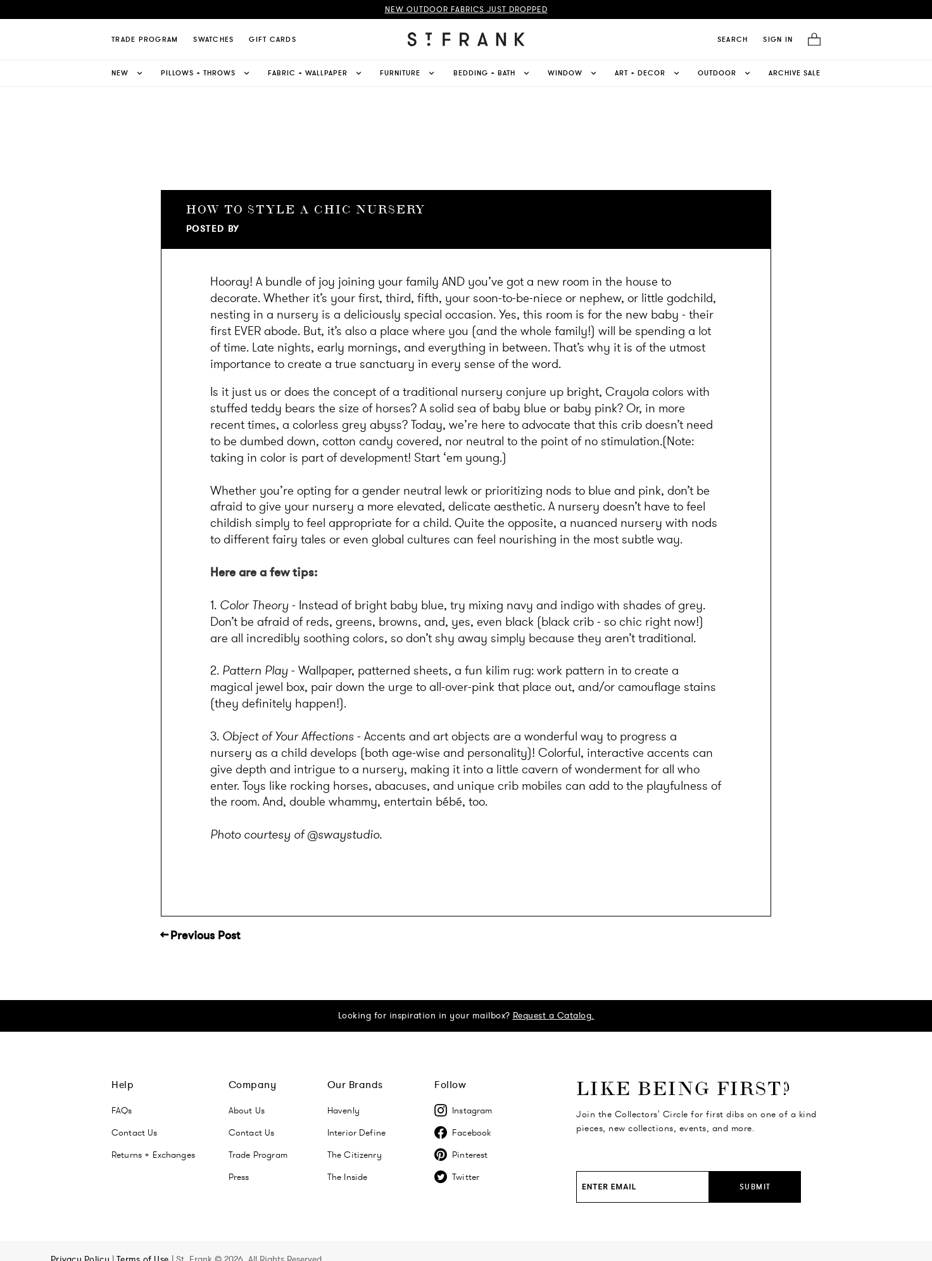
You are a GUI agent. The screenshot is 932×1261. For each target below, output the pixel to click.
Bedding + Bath (492, 73)
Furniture (408, 73)
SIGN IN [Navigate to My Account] (778, 39)
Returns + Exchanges (153, 1154)
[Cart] (810, 39)
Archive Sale (795, 72)
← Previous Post (200, 935)
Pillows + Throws (206, 73)
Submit (755, 1186)
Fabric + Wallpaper (315, 73)
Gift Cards (272, 39)
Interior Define (356, 1132)
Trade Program (144, 39)
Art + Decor (648, 73)
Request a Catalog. (554, 1015)
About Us (247, 1110)
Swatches (213, 39)
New (127, 73)
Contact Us (134, 1132)
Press (239, 1176)
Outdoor (725, 73)
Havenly (343, 1110)
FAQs (121, 1110)
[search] (732, 39)
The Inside (347, 1176)
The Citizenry (354, 1154)
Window (573, 73)
